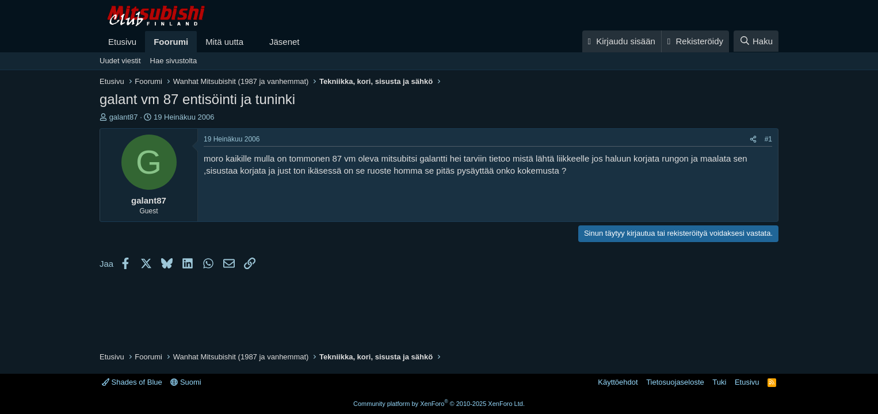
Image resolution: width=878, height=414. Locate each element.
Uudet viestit (120, 60)
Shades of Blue (132, 382)
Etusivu (122, 42)
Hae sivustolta (173, 60)
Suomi (185, 382)
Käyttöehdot (617, 382)
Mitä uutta (224, 42)
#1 (768, 139)
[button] (253, 41)
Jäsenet (284, 42)
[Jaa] (753, 139)
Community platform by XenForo (439, 403)
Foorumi (171, 42)
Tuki (719, 382)
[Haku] (756, 41)
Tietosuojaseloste (675, 382)
